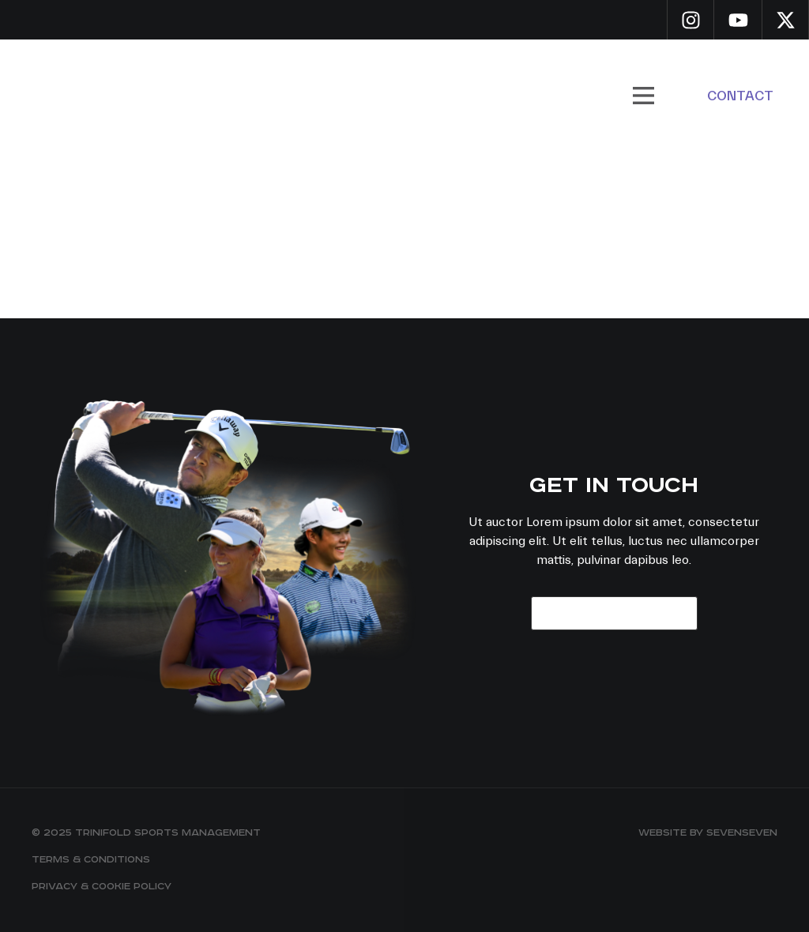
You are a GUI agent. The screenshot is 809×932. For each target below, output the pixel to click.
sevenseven (741, 833)
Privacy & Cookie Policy (101, 887)
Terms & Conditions (91, 860)
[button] (643, 96)
